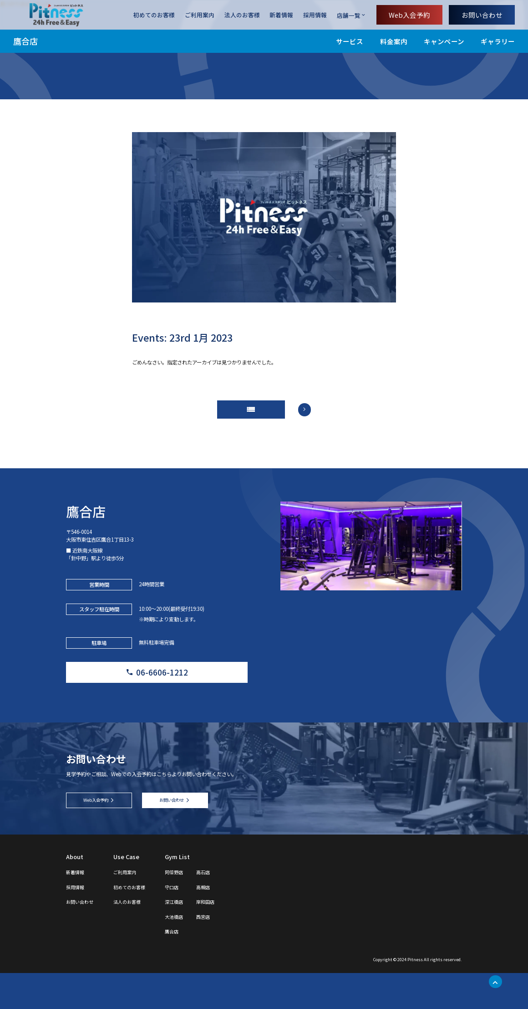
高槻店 (228, 922)
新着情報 (281, 15)
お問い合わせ (482, 15)
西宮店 (228, 952)
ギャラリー (498, 41)
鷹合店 (25, 41)
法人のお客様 (242, 15)
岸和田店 (231, 937)
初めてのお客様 (154, 15)
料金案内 (393, 41)
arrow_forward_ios (313, 414)
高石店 (228, 907)
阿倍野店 (194, 907)
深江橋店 (194, 937)
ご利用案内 (199, 15)
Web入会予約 (409, 15)
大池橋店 (194, 952)
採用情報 (315, 15)
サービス (349, 41)
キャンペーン (444, 41)
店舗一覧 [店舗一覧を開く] (348, 15)
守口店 (191, 922)
